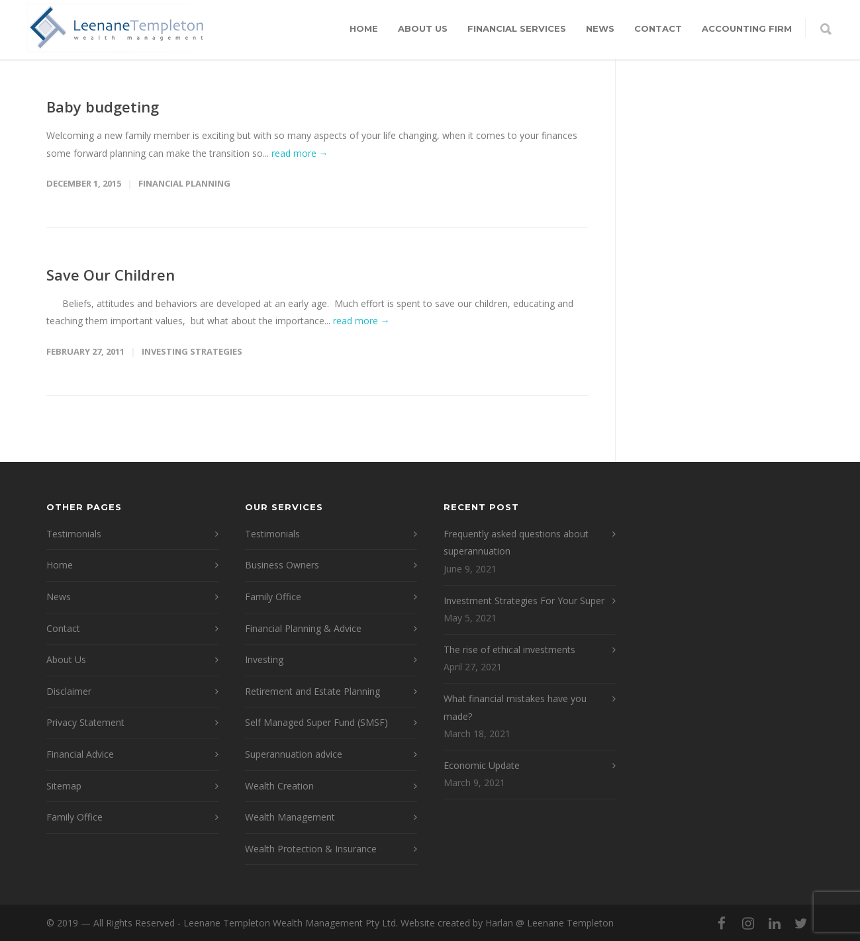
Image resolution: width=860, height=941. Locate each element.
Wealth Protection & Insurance (311, 848)
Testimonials (73, 533)
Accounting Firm (747, 28)
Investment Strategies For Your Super (524, 600)
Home (364, 28)
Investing (264, 659)
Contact (658, 28)
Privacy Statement (85, 722)
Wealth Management (290, 817)
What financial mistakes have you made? (515, 707)
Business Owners (282, 565)
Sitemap (63, 786)
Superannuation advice (293, 754)
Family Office (74, 817)
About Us (423, 28)
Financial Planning (184, 183)
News (600, 28)
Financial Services (516, 28)
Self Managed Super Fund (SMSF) (316, 722)
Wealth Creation (279, 786)
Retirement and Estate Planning (312, 691)
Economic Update (482, 765)
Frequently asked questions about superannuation (516, 542)
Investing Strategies (192, 351)
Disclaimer (68, 691)
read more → (299, 153)
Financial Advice (80, 754)
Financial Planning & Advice (303, 628)
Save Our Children (110, 275)
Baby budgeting (102, 106)
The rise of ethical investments (509, 649)
